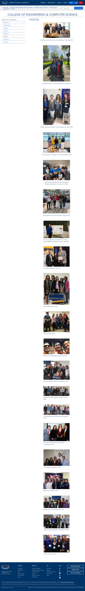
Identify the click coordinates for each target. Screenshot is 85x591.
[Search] (75, 8)
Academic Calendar (36, 568)
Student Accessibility (71, 587)
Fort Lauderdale (21, 573)
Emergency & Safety (51, 571)
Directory (49, 570)
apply (71, 2)
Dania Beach (20, 570)
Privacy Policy (31, 587)
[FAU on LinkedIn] (60, 577)
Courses (5, 31)
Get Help (59, 587)
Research (6, 22)
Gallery (5, 36)
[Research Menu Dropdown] (24, 22)
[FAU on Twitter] (60, 570)
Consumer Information (51, 587)
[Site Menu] (79, 8)
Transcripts (34, 577)
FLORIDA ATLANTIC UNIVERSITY (19, 2)
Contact (5, 42)
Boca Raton (20, 568)
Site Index (64, 587)
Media (48, 575)
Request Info (75, 569)
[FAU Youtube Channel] (60, 573)
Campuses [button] (20, 565)
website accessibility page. (67, 582)
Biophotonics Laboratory (8, 20)
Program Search (35, 571)
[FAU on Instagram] (60, 575)
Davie (19, 571)
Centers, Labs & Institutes (41, 7)
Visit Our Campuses (75, 573)
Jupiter (19, 577)
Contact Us (49, 568)
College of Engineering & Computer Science (21, 7)
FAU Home (5, 7)
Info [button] (47, 565)
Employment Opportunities (38, 570)
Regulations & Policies (40, 587)
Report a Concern (36, 575)
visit (76, 2)
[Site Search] (69, 8)
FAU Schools (49, 573)
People (5, 28)
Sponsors (6, 39)
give (81, 2)
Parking (33, 573)
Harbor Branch (21, 575)
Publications (7, 25)
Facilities (6, 34)
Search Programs (75, 566)
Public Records (80, 587)
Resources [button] (34, 565)
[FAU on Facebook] (60, 568)
